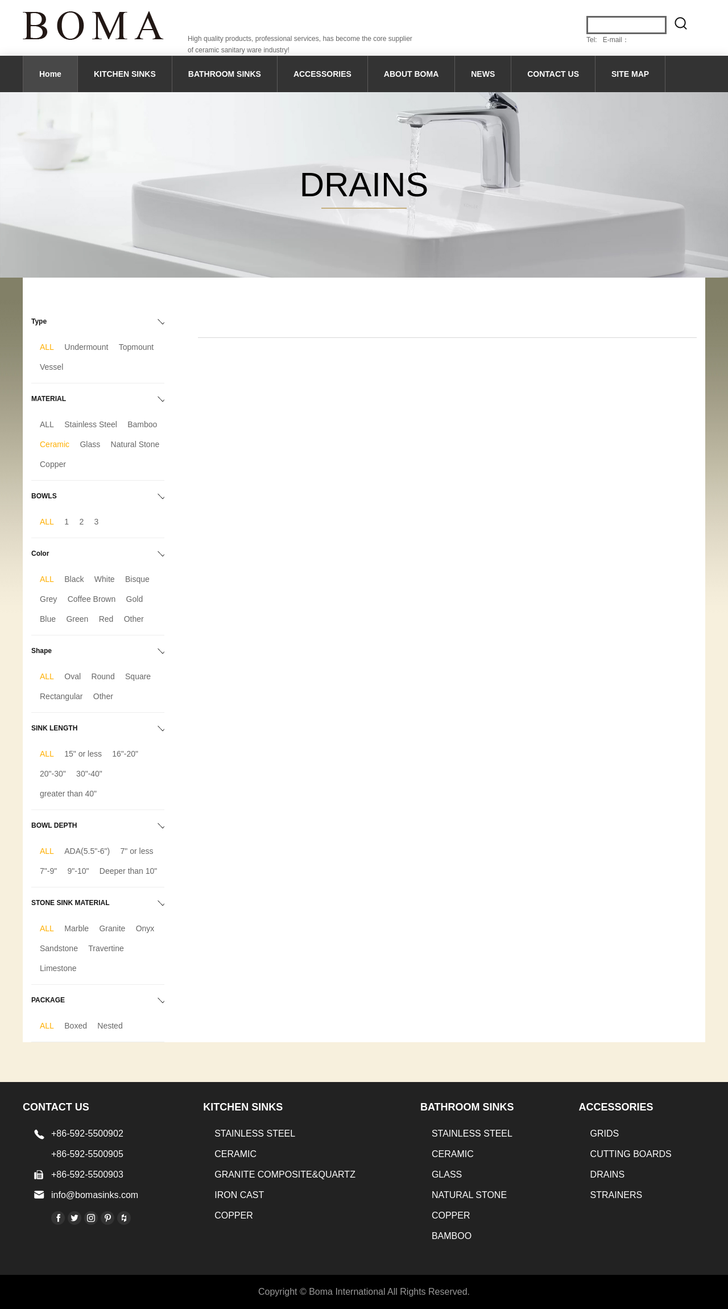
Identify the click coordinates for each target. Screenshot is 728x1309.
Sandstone (59, 948)
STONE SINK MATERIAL (70, 903)
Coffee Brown (92, 599)
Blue (48, 618)
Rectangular (61, 696)
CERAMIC (235, 1154)
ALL (47, 347)
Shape (41, 651)
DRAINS (607, 1174)
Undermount (86, 347)
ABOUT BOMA (411, 74)
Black (74, 579)
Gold (134, 599)
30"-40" (89, 773)
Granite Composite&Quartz (284, 1174)
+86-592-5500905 (87, 1154)
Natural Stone (135, 444)
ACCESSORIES (322, 74)
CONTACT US (553, 74)
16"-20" (125, 753)
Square (138, 676)
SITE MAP (630, 74)
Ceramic (54, 444)
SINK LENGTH (54, 728)
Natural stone (469, 1195)
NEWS (483, 74)
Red (106, 618)
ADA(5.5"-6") (87, 851)
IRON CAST (239, 1195)
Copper (53, 464)
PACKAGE (48, 1000)
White (104, 579)
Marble (76, 928)
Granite (112, 928)
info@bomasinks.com (94, 1195)
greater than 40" (68, 793)
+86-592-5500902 (87, 1133)
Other (134, 618)
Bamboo (142, 424)
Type (39, 321)
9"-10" (78, 871)
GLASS (447, 1174)
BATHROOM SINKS (224, 74)
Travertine (106, 948)
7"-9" (48, 871)
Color (40, 554)
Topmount (136, 347)
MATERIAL (48, 399)
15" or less (83, 753)
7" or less (137, 851)
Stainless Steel (90, 424)
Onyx (145, 928)
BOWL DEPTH (54, 825)
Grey (48, 599)
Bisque (137, 579)
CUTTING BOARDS (631, 1154)
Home (50, 74)
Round (102, 676)
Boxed (75, 1025)
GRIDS (604, 1133)
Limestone (58, 968)
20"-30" (53, 773)
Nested (109, 1025)
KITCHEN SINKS (125, 74)
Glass (90, 444)
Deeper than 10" (129, 871)
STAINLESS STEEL (254, 1133)
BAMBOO (451, 1236)
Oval (72, 676)
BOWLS (44, 496)
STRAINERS (616, 1195)
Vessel (51, 366)
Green (77, 618)
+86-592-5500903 (87, 1174)
